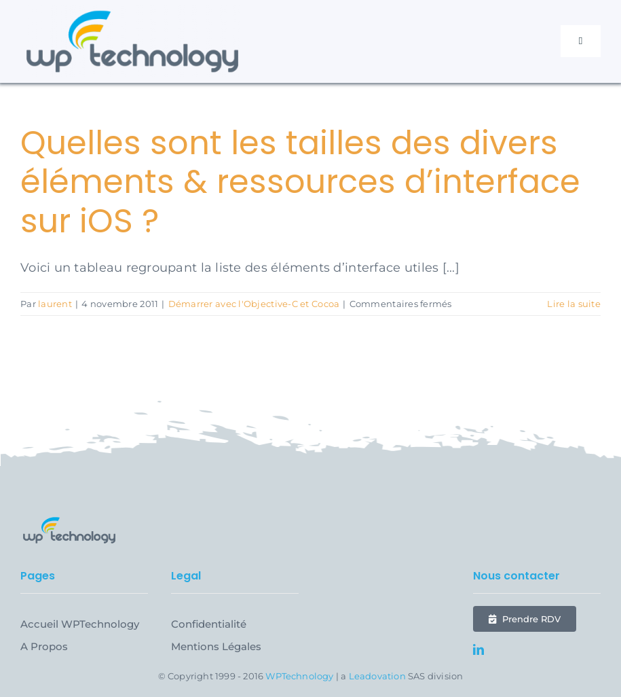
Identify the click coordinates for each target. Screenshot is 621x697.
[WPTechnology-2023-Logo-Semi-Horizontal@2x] (132, 11)
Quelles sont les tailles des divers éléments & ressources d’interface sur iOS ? (300, 182)
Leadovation (377, 676)
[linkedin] (478, 649)
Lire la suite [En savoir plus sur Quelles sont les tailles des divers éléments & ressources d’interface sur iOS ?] (574, 303)
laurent (55, 303)
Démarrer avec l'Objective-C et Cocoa (254, 303)
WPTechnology (299, 676)
